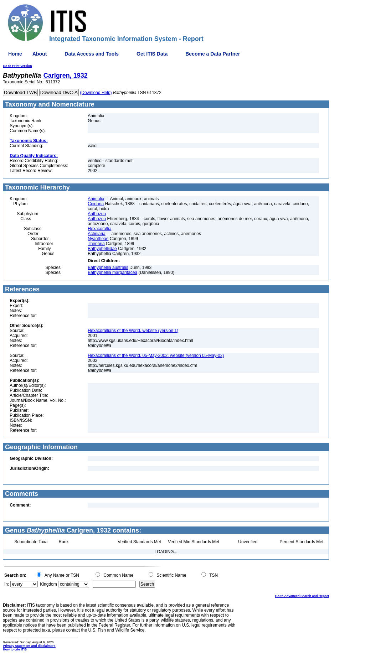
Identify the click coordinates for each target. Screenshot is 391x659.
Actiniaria (96, 233)
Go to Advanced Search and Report (302, 596)
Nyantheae (98, 238)
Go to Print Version (17, 66)
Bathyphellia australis (108, 267)
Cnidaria (96, 203)
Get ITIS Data (152, 54)
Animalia (96, 198)
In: (6, 584)
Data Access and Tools (92, 54)
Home (15, 54)
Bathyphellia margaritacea (112, 272)
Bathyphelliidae (102, 248)
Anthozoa (97, 213)
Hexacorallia (99, 228)
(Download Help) (96, 92)
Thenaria (96, 243)
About (39, 54)
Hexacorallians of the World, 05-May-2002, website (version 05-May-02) (156, 355)
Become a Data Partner (212, 54)
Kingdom (48, 584)
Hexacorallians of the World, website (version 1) (133, 330)
